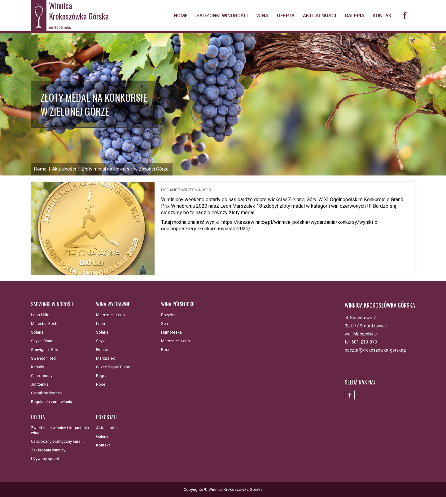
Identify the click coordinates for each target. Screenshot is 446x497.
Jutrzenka (40, 384)
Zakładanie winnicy (48, 450)
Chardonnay (41, 375)
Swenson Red (43, 358)
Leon (100, 323)
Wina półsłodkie (178, 304)
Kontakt (384, 16)
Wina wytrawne (113, 304)
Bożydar (168, 315)
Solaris (37, 332)
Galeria (354, 16)
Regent (102, 375)
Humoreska (171, 332)
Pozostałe (106, 417)
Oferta (286, 16)
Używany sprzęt (45, 458)
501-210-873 (364, 341)
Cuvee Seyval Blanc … (115, 367)
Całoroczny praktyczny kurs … (57, 441)
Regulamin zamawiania (51, 401)
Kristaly (37, 367)
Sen (164, 323)
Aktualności (319, 16)
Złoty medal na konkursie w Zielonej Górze (124, 169)
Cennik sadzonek (46, 393)
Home (181, 16)
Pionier (102, 349)
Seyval (101, 341)
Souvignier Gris (44, 349)
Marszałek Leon (110, 315)
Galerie (102, 436)
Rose (100, 384)
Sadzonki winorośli (222, 16)
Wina (262, 16)
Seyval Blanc (42, 341)
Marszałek (105, 358)
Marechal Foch (44, 323)
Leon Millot (41, 315)
